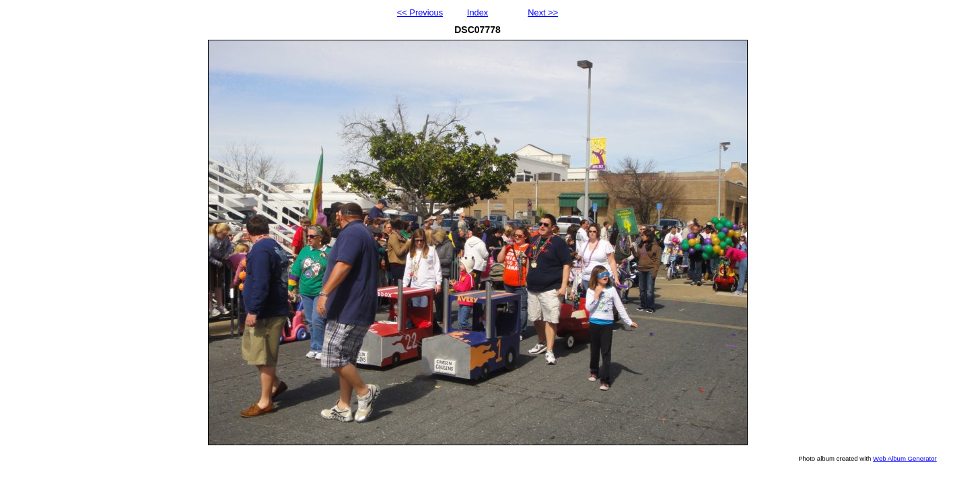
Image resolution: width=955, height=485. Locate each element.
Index (477, 12)
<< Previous (420, 12)
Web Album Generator (905, 458)
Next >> (543, 12)
